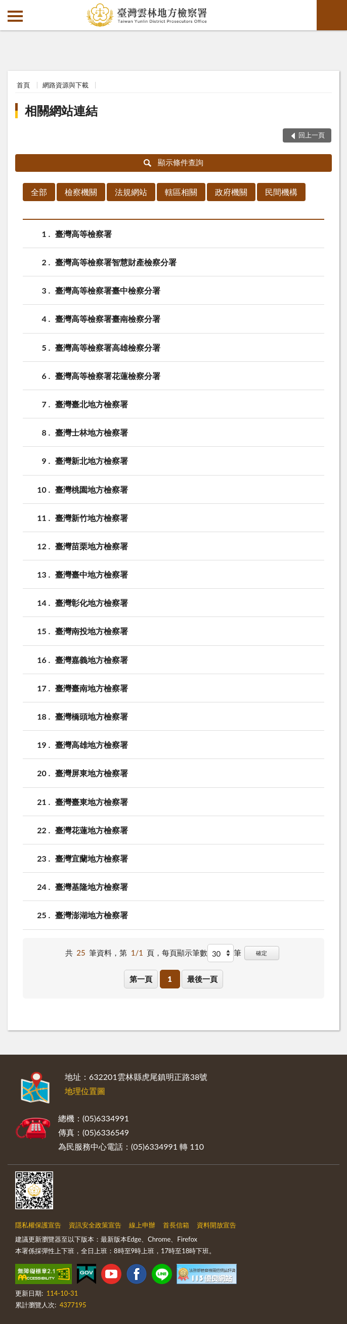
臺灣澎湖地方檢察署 (91, 915)
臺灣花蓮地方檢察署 (91, 830)
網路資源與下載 (65, 85)
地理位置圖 (85, 1091)
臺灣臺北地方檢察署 (91, 404)
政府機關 (231, 192)
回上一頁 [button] (311, 135)
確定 (261, 953)
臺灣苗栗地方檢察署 (91, 546)
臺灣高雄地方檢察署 (91, 744)
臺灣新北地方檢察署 (91, 460)
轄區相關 (181, 192)
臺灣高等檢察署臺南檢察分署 (107, 318)
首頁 (23, 85)
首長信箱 (176, 1225)
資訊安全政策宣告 (95, 1225)
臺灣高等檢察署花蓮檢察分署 (107, 376)
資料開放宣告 (216, 1225)
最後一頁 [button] (202, 978)
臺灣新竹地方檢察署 (91, 518)
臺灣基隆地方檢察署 (91, 886)
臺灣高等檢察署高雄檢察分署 (107, 347)
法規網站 (131, 192)
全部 (39, 192)
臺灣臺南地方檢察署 (91, 688)
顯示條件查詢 (174, 162)
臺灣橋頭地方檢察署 (91, 716)
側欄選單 (15, 16)
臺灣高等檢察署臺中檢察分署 (107, 290)
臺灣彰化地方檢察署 (91, 602)
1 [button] (169, 978)
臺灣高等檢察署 (83, 234)
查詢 (332, 15)
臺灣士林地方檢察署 (91, 432)
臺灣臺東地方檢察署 (91, 802)
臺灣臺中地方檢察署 (91, 574)
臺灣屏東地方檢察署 (91, 773)
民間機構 (281, 192)
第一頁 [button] (140, 978)
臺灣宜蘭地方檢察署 (91, 858)
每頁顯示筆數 (184, 952)
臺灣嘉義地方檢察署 (91, 660)
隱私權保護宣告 (38, 1225)
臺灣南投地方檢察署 (91, 631)
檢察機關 (81, 192)
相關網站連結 (61, 110)
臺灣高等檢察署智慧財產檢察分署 (116, 262)
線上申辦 (142, 1225)
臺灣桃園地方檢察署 (91, 489)
